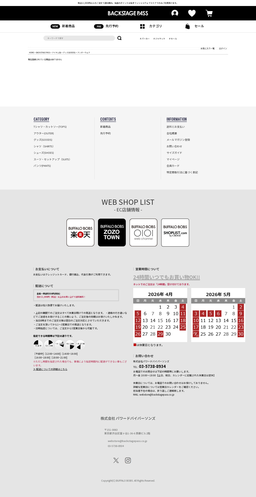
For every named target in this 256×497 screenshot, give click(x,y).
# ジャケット (159, 38)
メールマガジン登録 (178, 140)
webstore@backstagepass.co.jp (127, 441)
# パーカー (145, 38)
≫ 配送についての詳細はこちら (50, 369)
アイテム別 (56, 52)
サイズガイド (174, 153)
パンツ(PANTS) (42, 166)
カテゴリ (149, 26)
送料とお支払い (176, 127)
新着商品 (62, 26)
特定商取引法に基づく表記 (182, 172)
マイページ (173, 159)
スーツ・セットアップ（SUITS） (53, 159)
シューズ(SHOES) (44, 153)
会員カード (173, 166)
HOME (31, 52)
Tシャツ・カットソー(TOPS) (50, 127)
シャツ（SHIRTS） (44, 146)
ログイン (223, 48)
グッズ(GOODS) (69, 52)
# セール (173, 38)
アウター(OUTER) (44, 133)
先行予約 (106, 26)
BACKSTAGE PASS (43, 52)
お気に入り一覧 (208, 48)
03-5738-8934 (116, 446)
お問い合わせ (174, 146)
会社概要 (172, 133)
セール (193, 26)
